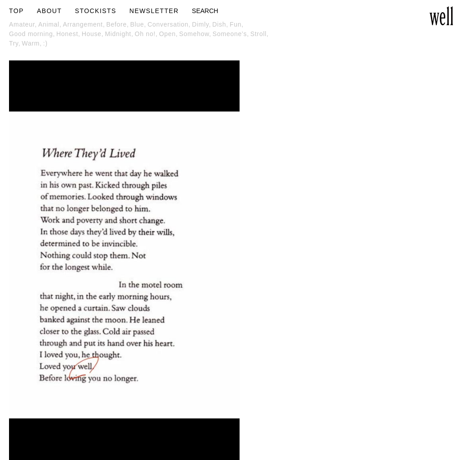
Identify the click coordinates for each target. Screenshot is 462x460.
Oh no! (147, 33)
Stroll (260, 33)
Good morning (32, 33)
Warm (32, 43)
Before (118, 24)
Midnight (119, 33)
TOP (16, 10)
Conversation (170, 24)
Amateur (23, 24)
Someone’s (231, 33)
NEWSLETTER (154, 10)
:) (45, 43)
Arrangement (84, 24)
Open (169, 33)
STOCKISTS (95, 10)
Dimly (202, 24)
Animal (50, 24)
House (93, 33)
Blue (139, 24)
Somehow (196, 33)
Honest (69, 33)
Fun (237, 24)
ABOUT (49, 10)
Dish (220, 24)
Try (15, 43)
